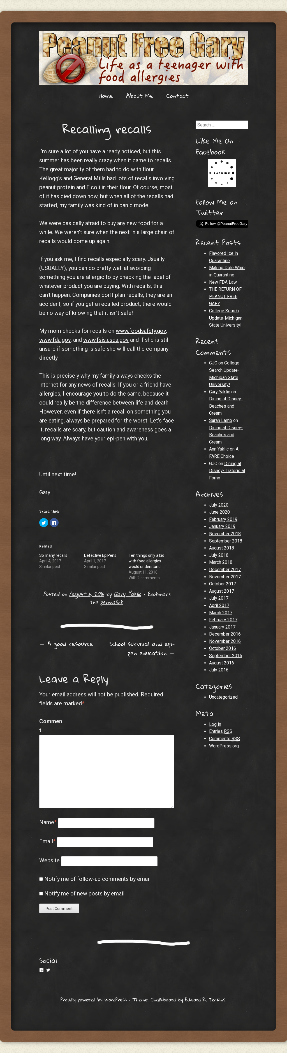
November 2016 (225, 641)
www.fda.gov (55, 339)
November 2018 (225, 533)
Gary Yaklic (127, 594)
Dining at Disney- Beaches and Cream (226, 406)
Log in (215, 724)
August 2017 (221, 591)
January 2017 (222, 627)
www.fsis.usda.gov (106, 339)
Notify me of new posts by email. (85, 893)
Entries (220, 731)
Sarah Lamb (220, 420)
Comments (224, 739)
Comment (50, 726)
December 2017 (225, 569)
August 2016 (221, 663)
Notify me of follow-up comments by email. (98, 879)
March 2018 (220, 562)
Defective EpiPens (100, 555)
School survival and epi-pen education (142, 648)
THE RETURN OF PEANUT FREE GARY (225, 296)
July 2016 (218, 670)
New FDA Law (223, 282)
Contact (177, 95)
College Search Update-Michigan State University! (225, 318)
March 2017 (220, 612)
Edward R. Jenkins (205, 999)
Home (106, 95)
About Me (139, 95)
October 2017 (222, 583)
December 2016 (225, 634)
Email (47, 841)
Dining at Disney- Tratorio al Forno (227, 471)
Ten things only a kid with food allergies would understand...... (147, 561)
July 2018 (218, 555)
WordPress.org (224, 746)
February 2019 (223, 519)
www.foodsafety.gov (141, 330)
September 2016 (225, 655)
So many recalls (53, 555)
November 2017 (225, 576)
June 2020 (219, 512)
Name (48, 822)
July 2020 (218, 505)
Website (49, 860)
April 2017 (219, 605)
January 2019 (222, 526)
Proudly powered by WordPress (94, 999)
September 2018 (225, 541)
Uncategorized (223, 697)
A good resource (66, 643)
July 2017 (218, 598)
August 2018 (221, 548)
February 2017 (223, 619)
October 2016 (222, 648)
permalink (111, 602)
